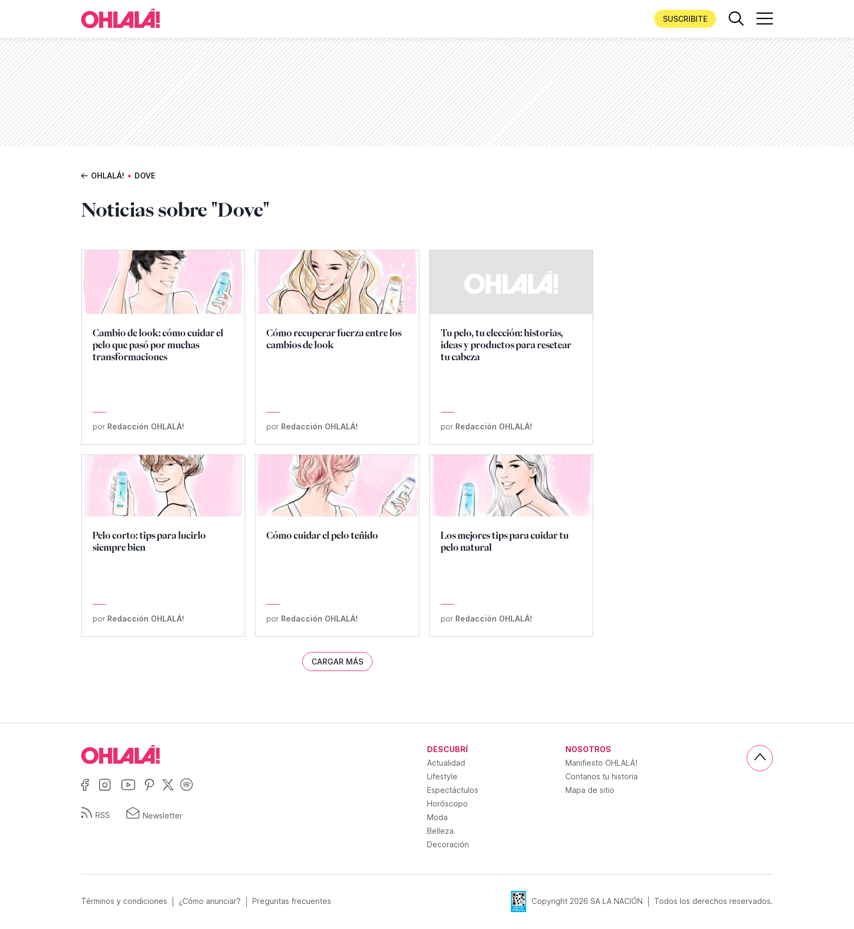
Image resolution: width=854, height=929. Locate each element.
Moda (437, 817)
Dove (145, 175)
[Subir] (760, 758)
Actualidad (446, 762)
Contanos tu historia (601, 776)
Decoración (448, 844)
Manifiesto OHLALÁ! (601, 762)
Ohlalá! (107, 175)
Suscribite (685, 18)
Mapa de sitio (589, 790)
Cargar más (337, 661)
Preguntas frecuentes (291, 901)
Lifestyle (442, 776)
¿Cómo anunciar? (210, 901)
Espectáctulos (452, 790)
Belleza (440, 830)
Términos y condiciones (124, 901)
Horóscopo (447, 803)
